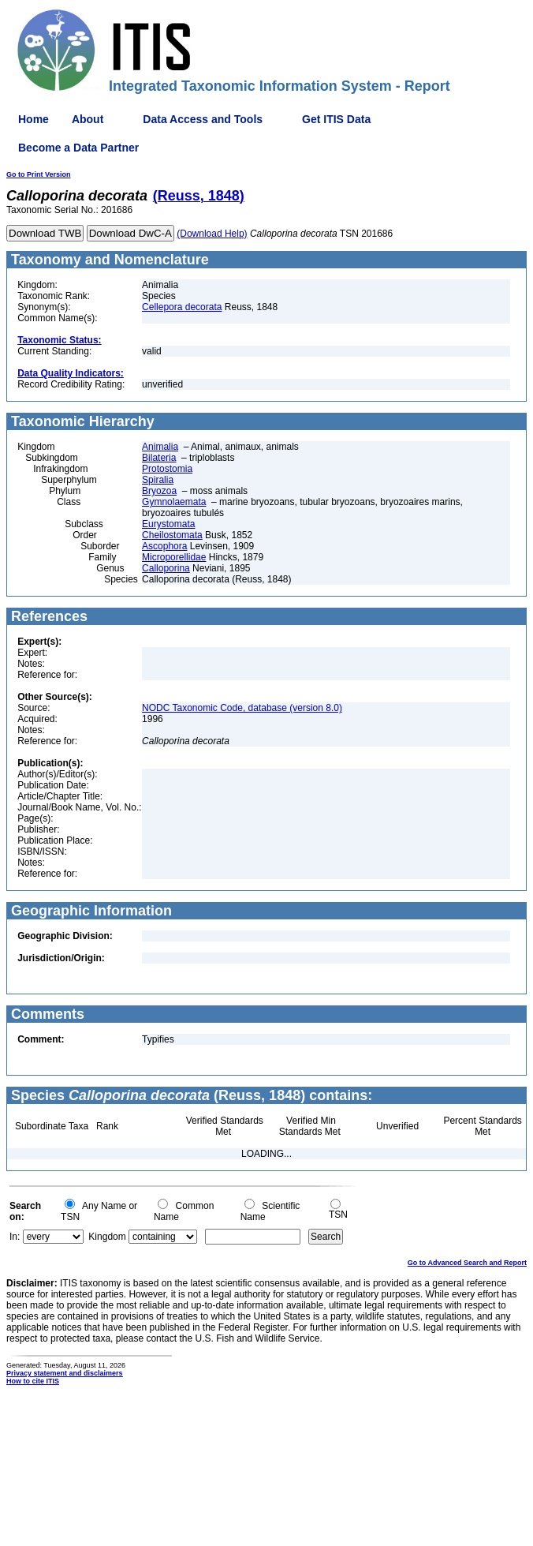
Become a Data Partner (78, 147)
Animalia (160, 446)
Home (33, 119)
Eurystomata (168, 524)
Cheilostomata (172, 535)
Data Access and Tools (203, 119)
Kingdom (106, 1236)
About (87, 119)
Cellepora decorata (182, 307)
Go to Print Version (38, 174)
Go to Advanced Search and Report (467, 1263)
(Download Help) (212, 233)
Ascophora (164, 546)
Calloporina (166, 568)
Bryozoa (159, 490)
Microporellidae (174, 557)
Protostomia (167, 468)
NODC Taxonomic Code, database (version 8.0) (242, 707)
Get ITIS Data (336, 119)
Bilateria (159, 457)
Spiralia (157, 479)
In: (14, 1236)
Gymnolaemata (174, 501)
